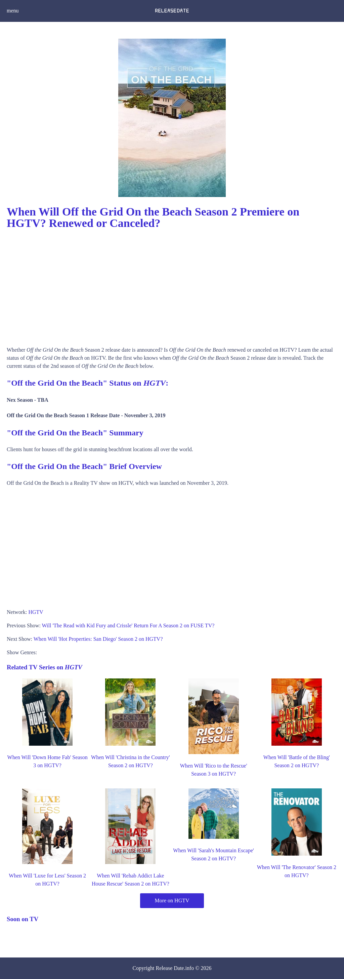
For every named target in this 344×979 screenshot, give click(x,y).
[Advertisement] (172, 285)
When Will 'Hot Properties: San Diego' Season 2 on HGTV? (98, 639)
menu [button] (13, 10)
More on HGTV (172, 900)
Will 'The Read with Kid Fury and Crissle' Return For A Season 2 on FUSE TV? (128, 625)
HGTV (35, 612)
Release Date (170, 968)
